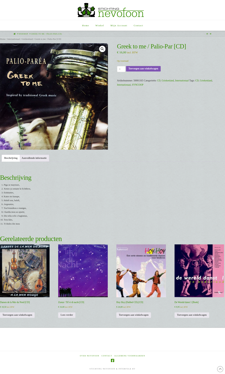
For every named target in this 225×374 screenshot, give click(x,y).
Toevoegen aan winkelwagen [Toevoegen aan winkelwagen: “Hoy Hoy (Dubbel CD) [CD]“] (134, 315)
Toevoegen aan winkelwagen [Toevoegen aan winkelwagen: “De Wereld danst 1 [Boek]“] (192, 315)
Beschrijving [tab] (10, 158)
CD (158, 80)
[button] (102, 49)
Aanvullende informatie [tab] (34, 158)
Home (2, 39)
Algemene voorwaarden (129, 356)
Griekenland (27, 39)
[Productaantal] (121, 69)
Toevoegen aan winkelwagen (143, 68)
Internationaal (13, 39)
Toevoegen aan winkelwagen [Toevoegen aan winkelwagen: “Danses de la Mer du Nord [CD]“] (17, 315)
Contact (107, 356)
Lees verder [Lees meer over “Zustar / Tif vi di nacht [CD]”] (67, 315)
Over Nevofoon (89, 356)
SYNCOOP (137, 84)
